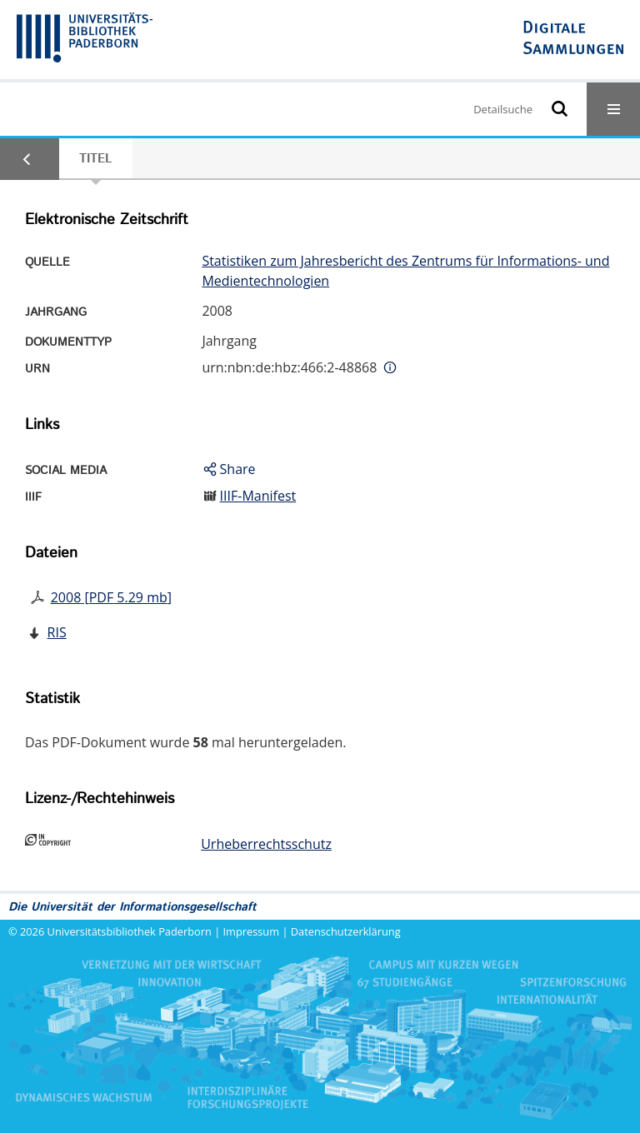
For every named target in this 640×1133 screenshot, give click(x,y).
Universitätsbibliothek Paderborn (130, 931)
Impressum (251, 931)
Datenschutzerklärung (346, 931)
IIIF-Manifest (258, 496)
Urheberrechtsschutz (266, 844)
